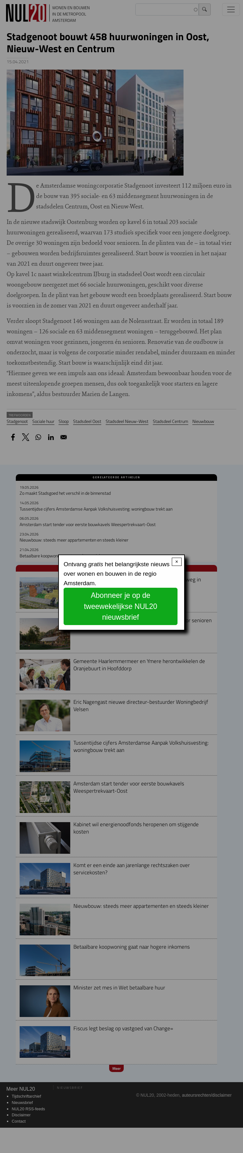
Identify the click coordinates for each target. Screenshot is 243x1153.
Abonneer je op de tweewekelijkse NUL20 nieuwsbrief (120, 606)
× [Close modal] (176, 561)
